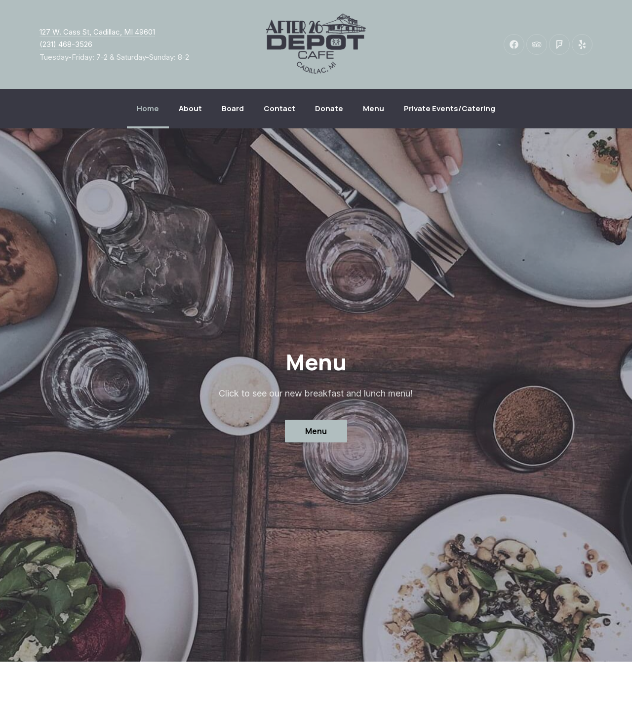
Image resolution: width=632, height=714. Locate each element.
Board (233, 108)
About (190, 108)
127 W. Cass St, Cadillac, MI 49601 (97, 32)
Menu (373, 108)
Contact (279, 108)
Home (148, 108)
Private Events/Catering (449, 108)
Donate (329, 108)
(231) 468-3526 (66, 44)
